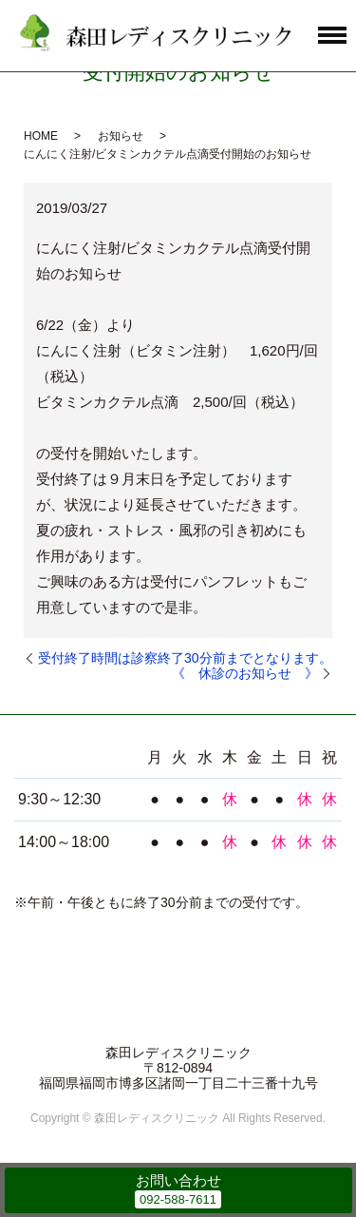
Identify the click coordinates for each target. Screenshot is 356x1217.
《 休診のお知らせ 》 (245, 673)
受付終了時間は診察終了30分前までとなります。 (185, 658)
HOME (41, 136)
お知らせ (120, 136)
